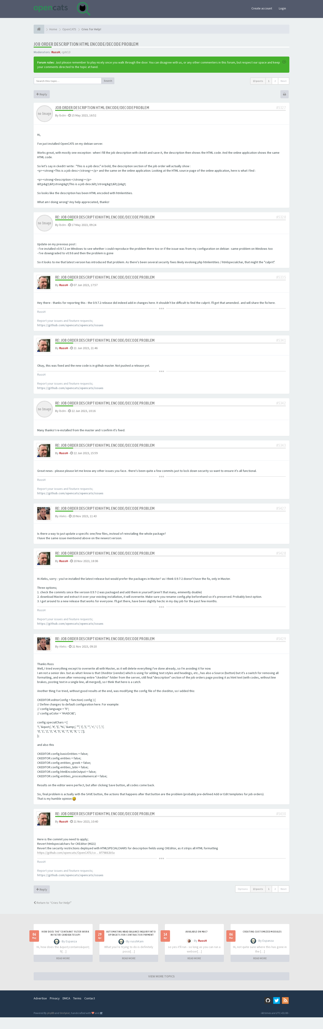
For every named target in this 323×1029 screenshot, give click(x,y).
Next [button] (284, 81)
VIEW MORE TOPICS (161, 988)
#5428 (281, 560)
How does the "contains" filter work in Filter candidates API (65, 945)
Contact (89, 1010)
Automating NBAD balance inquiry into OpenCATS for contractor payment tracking (131, 946)
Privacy (55, 1010)
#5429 (281, 647)
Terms (77, 1010)
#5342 (281, 406)
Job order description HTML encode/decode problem (86, 44)
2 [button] (275, 81)
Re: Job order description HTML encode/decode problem (105, 217)
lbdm (62, 115)
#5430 (281, 823)
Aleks (63, 521)
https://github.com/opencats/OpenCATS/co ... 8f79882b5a (76, 864)
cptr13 (66, 52)
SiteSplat (65, 1024)
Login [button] (282, 8)
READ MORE (63, 970)
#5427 (281, 513)
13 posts (258, 81)
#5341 (281, 341)
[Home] (39, 29)
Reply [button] (41, 94)
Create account (261, 8)
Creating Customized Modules (262, 943)
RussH (55, 52)
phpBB (50, 1024)
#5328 (281, 217)
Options (243, 900)
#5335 (281, 277)
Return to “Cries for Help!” (53, 914)
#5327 (281, 107)
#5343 (281, 448)
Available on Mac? (197, 943)
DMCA (66, 1010)
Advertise (40, 1010)
